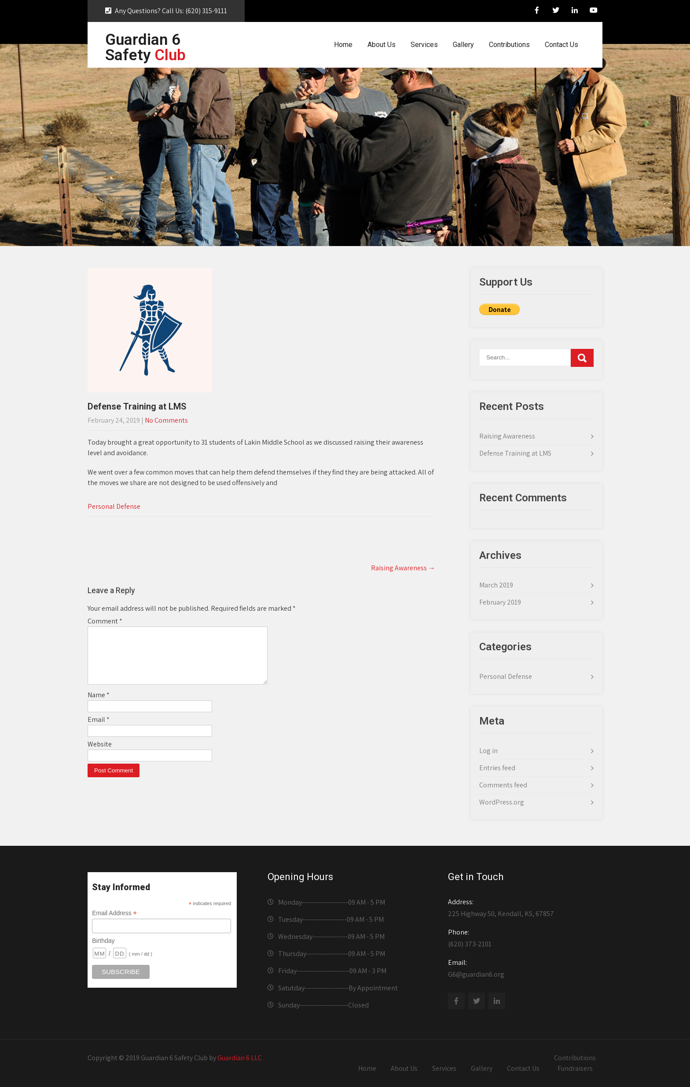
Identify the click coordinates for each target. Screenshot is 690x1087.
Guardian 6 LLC (239, 1057)
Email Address (114, 913)
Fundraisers (575, 1068)
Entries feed (497, 767)
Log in (488, 750)
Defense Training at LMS (515, 453)
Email (99, 730)
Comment (105, 621)
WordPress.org (501, 802)
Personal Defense (114, 506)
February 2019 (500, 602)
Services (424, 44)
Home (343, 44)
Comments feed (503, 785)
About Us (381, 44)
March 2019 (496, 585)
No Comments (166, 420)
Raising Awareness (403, 567)
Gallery (463, 44)
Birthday (103, 940)
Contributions (509, 44)
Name (99, 705)
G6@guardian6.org (522, 968)
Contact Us (561, 44)
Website (100, 754)
